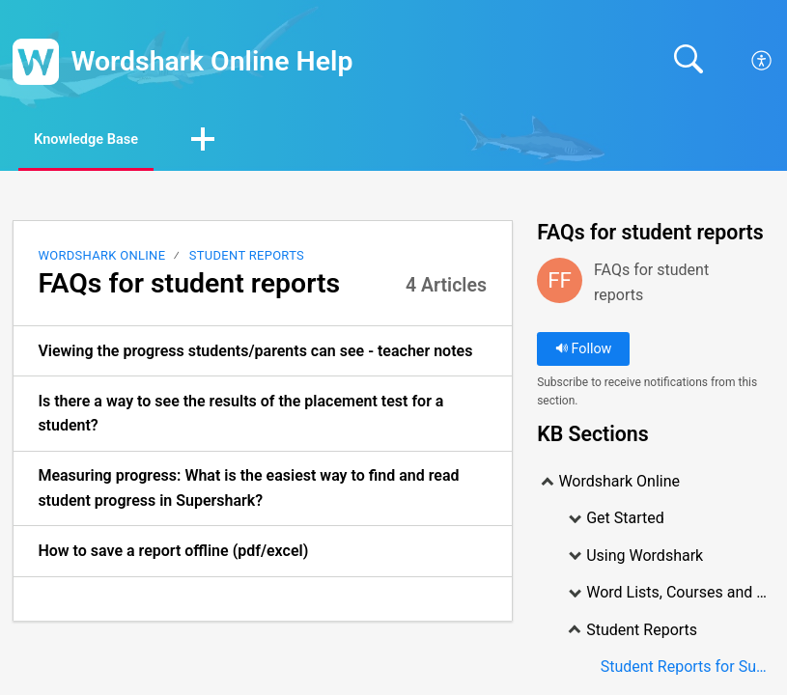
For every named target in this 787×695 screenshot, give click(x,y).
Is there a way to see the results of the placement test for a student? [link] (240, 415)
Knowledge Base (103, 140)
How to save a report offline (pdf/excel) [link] (173, 553)
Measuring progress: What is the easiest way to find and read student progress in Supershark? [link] (248, 491)
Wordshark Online (101, 257)
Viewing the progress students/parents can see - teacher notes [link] (255, 353)
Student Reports (246, 257)
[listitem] (263, 353)
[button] (235, 142)
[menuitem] (762, 61)
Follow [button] (583, 351)
